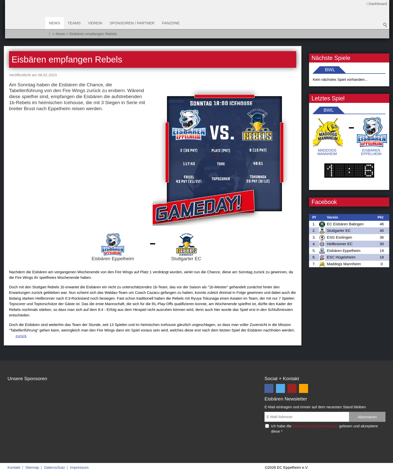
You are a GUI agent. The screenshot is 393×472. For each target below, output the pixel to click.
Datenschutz (54, 467)
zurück (21, 336)
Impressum (79, 467)
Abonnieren (367, 417)
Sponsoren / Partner (132, 23)
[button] (268, 388)
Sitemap (32, 467)
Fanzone (171, 23)
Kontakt (14, 467)
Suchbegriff (385, 25)
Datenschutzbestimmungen (315, 426)
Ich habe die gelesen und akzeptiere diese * (324, 428)
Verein (95, 23)
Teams (74, 23)
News (54, 23)
